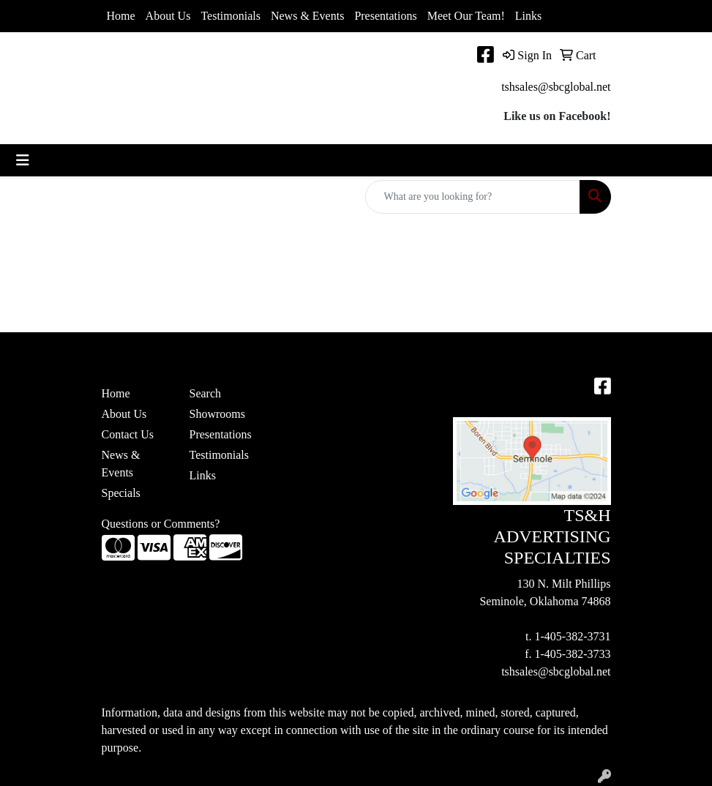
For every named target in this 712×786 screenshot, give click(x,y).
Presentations (385, 16)
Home (121, 16)
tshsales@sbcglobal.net (555, 87)
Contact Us (128, 434)
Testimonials (231, 16)
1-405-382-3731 (573, 636)
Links (528, 16)
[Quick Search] (472, 197)
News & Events (307, 16)
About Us (168, 16)
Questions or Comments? (161, 523)
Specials (121, 493)
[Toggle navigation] (22, 160)
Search (206, 393)
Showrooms (217, 414)
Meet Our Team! (466, 16)
